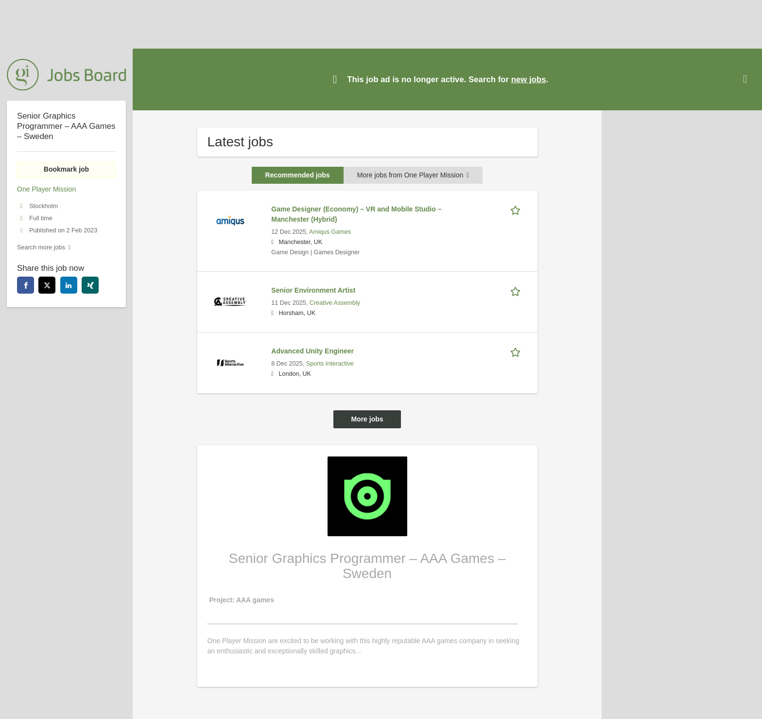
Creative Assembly (335, 302)
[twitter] (46, 285)
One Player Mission (46, 189)
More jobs (367, 419)
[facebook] (25, 285)
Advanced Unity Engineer (312, 351)
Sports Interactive (330, 363)
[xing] (90, 285)
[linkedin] (68, 285)
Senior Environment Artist (313, 290)
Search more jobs (41, 247)
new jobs (528, 79)
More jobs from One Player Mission (413, 175)
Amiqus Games (330, 231)
